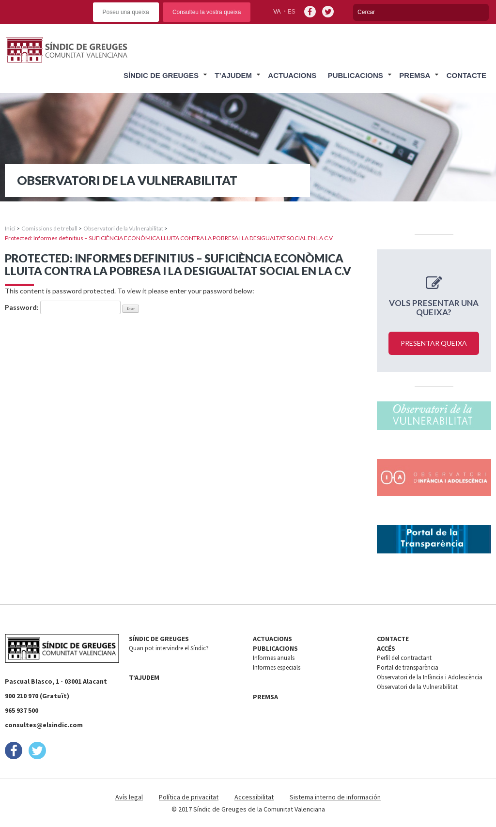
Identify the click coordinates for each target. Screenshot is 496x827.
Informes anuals (273, 658)
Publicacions (355, 75)
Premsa (414, 75)
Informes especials (276, 667)
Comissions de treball (49, 228)
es (291, 11)
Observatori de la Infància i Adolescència (429, 677)
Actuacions (292, 75)
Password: (63, 307)
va (276, 11)
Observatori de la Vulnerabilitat (123, 228)
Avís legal (129, 797)
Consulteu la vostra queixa (206, 12)
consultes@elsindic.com (44, 724)
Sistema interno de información (335, 797)
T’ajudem (233, 75)
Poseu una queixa (126, 12)
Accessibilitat (254, 797)
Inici (10, 228)
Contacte (466, 75)
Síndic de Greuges (161, 75)
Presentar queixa (434, 343)
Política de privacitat (188, 797)
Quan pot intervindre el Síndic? (169, 648)
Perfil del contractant (404, 658)
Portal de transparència (407, 667)
